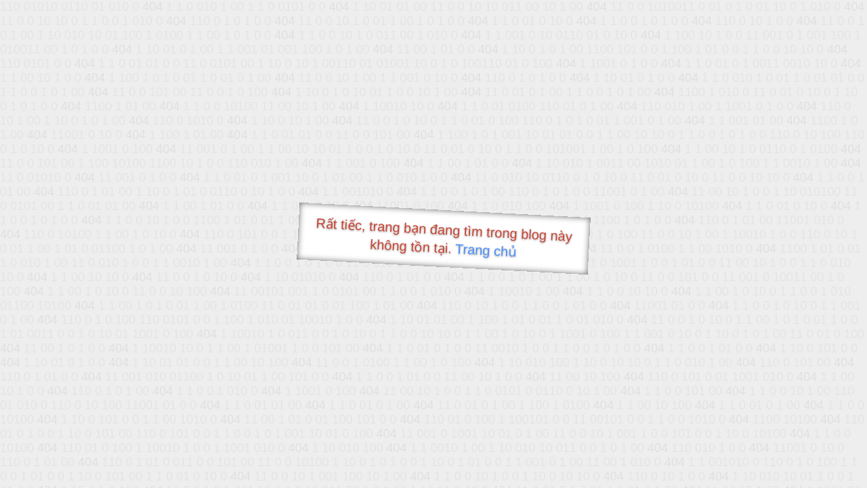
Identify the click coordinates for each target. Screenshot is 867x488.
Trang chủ (486, 250)
